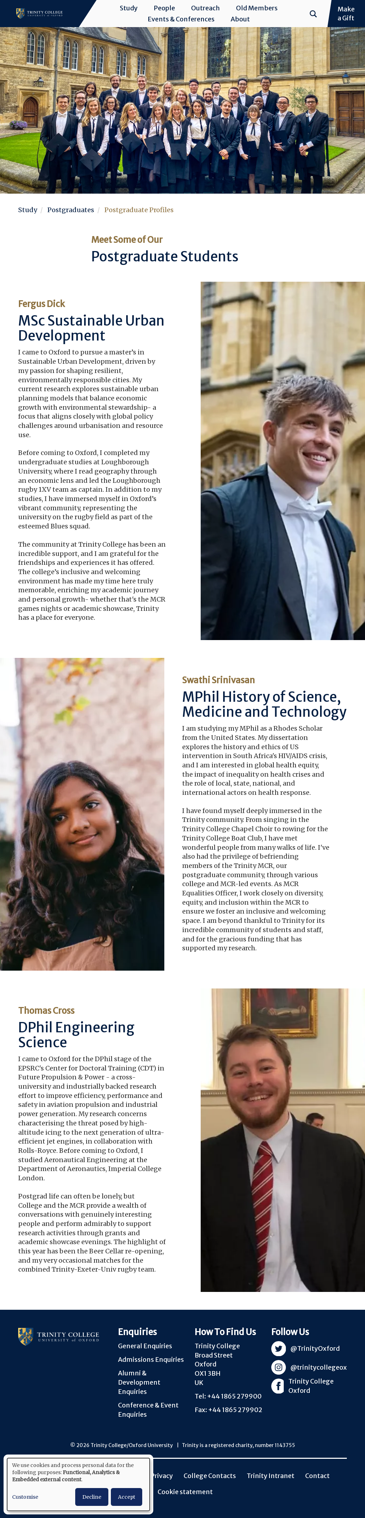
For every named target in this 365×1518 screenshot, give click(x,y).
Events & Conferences (181, 19)
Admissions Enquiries (151, 1359)
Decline (91, 1497)
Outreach (205, 8)
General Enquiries (145, 1346)
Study (129, 8)
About (240, 19)
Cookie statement (185, 1492)
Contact (317, 1476)
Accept (126, 1497)
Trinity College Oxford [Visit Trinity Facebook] (311, 1386)
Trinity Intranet (270, 1476)
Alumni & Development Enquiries (139, 1382)
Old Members (257, 8)
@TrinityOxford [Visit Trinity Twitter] (315, 1348)
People (164, 8)
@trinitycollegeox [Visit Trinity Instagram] (319, 1367)
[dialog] (78, 1484)
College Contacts (210, 1476)
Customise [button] (25, 1497)
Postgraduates (70, 210)
